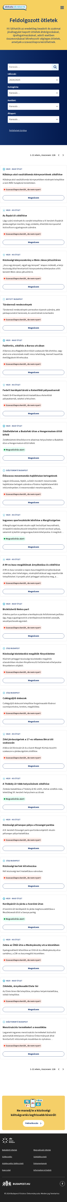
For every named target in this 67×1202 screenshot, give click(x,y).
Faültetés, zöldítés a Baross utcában (23, 346)
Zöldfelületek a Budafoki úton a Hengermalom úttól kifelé (32, 433)
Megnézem (33, 197)
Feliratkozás (31, 1123)
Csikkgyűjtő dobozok (15, 698)
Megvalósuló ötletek (42, 1150)
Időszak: (12, 74)
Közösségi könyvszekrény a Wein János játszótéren (32, 260)
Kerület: (12, 100)
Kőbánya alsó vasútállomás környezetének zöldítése (32, 174)
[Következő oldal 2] (63, 155)
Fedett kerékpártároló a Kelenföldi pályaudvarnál (31, 390)
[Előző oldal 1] (58, 155)
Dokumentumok (40, 1163)
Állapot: (12, 113)
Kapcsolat (6, 1170)
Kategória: (13, 87)
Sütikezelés (7, 1156)
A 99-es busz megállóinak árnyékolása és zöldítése (31, 565)
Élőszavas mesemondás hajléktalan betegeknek (30, 476)
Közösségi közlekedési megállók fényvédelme (29, 654)
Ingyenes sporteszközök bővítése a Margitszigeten (31, 520)
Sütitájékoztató (40, 1156)
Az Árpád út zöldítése (15, 215)
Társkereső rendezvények (17, 304)
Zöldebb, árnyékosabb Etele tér (20, 986)
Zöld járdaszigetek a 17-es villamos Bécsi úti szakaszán (28, 741)
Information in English (42, 1170)
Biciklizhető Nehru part (16, 609)
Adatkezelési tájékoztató (13, 1163)
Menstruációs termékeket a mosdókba (24, 1027)
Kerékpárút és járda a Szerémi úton (23, 904)
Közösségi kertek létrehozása (19, 866)
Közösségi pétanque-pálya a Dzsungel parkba (28, 825)
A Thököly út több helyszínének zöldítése (26, 784)
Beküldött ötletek (9, 1150)
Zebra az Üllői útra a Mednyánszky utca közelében (31, 945)
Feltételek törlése (18, 130)
